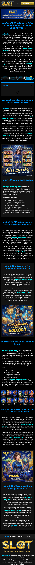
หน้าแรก (7, 536)
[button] (17, 3)
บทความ (14, 536)
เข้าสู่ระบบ (20, 536)
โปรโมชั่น (27, 536)
